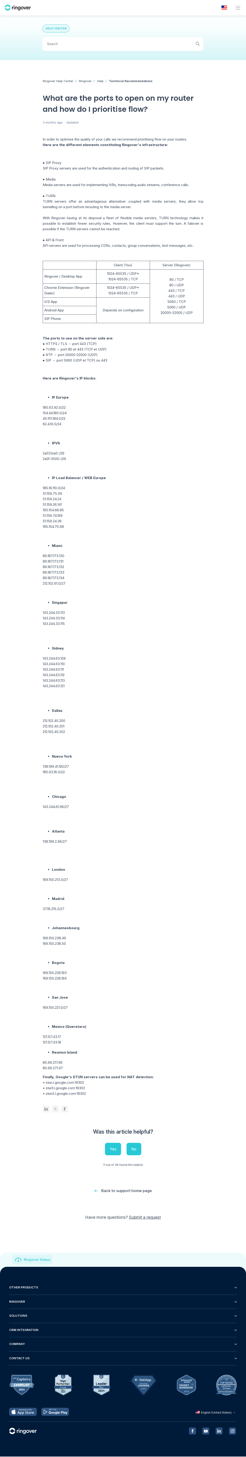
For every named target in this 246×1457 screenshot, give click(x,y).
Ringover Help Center (58, 81)
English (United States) (216, 1412)
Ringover (85, 81)
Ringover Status (37, 1260)
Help (100, 81)
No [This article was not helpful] (133, 1149)
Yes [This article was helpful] (113, 1149)
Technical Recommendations (131, 81)
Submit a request (145, 1217)
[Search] (122, 44)
